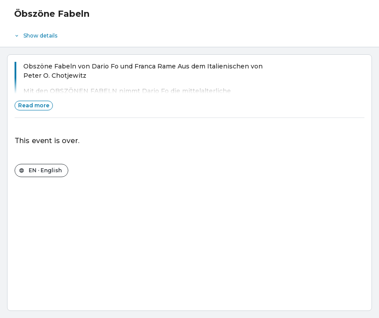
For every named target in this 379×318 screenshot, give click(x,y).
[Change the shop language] (41, 170)
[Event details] (189, 33)
